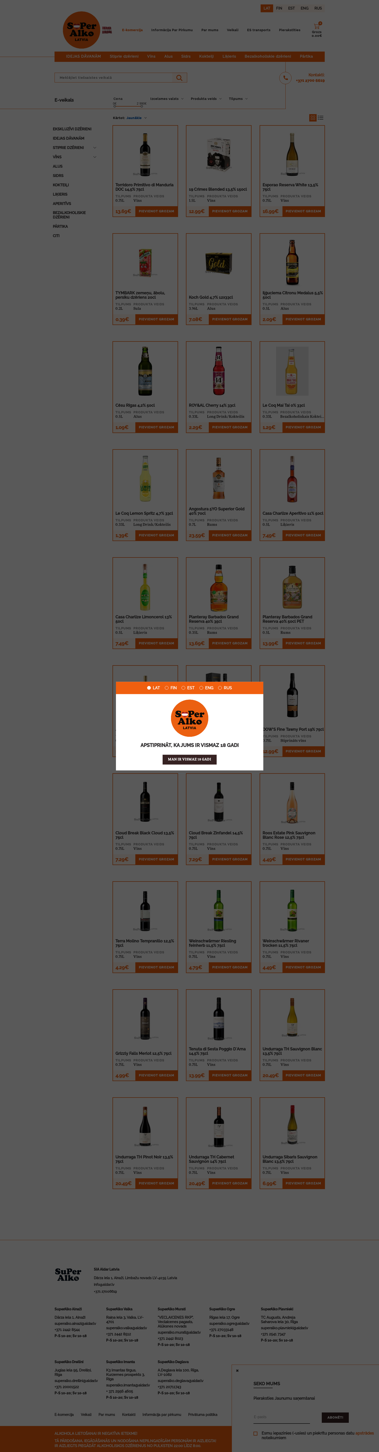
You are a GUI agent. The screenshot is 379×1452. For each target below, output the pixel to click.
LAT (153, 688)
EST (188, 688)
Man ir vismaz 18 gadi (189, 759)
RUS (225, 688)
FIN (171, 688)
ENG (206, 688)
